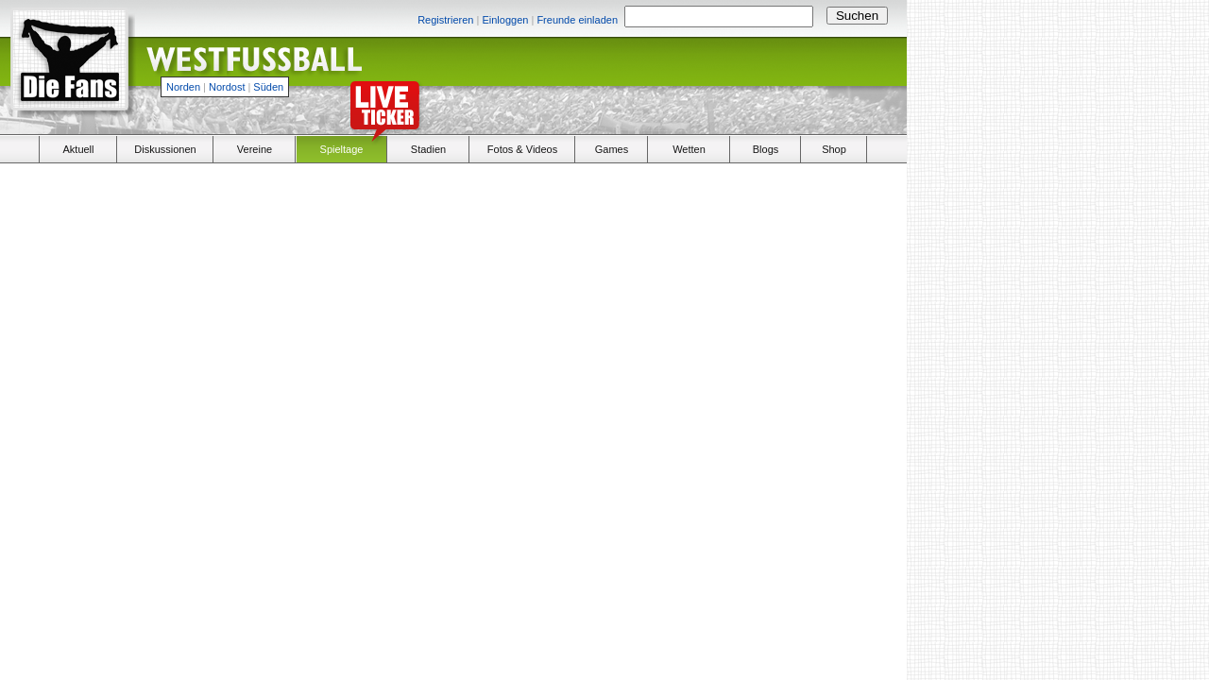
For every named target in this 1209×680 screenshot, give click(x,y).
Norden (183, 87)
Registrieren (445, 20)
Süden (268, 87)
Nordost (227, 87)
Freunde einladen (577, 20)
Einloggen (505, 20)
